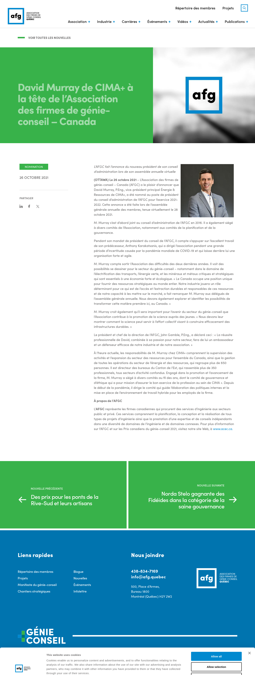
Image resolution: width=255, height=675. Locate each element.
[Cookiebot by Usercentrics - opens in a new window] (22, 668)
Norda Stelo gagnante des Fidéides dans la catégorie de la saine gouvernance (186, 499)
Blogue (78, 571)
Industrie (104, 21)
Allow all (216, 631)
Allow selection (216, 641)
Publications (235, 21)
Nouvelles (80, 578)
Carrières (129, 21)
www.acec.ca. (223, 429)
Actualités (206, 21)
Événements (157, 21)
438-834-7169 (144, 571)
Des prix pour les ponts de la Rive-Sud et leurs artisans (64, 499)
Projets (228, 7)
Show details (186, 668)
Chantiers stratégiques (34, 591)
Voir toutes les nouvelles (49, 37)
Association (77, 21)
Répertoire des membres (195, 7)
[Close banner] (249, 628)
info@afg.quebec (148, 576)
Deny (216, 652)
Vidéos (182, 21)
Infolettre (80, 591)
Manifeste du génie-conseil (37, 584)
